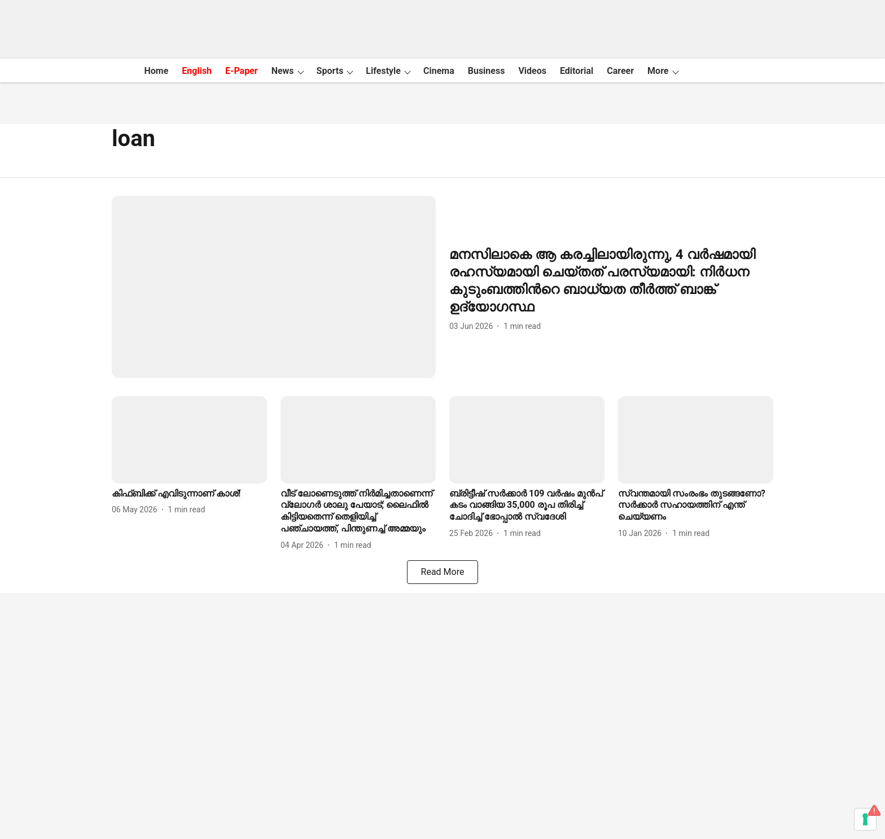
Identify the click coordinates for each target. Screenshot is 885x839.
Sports (330, 70)
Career (620, 70)
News (282, 70)
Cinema (438, 70)
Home (156, 70)
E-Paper (241, 70)
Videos (532, 70)
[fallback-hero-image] (274, 287)
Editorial (576, 70)
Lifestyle (383, 70)
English (197, 70)
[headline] (611, 281)
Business (486, 70)
